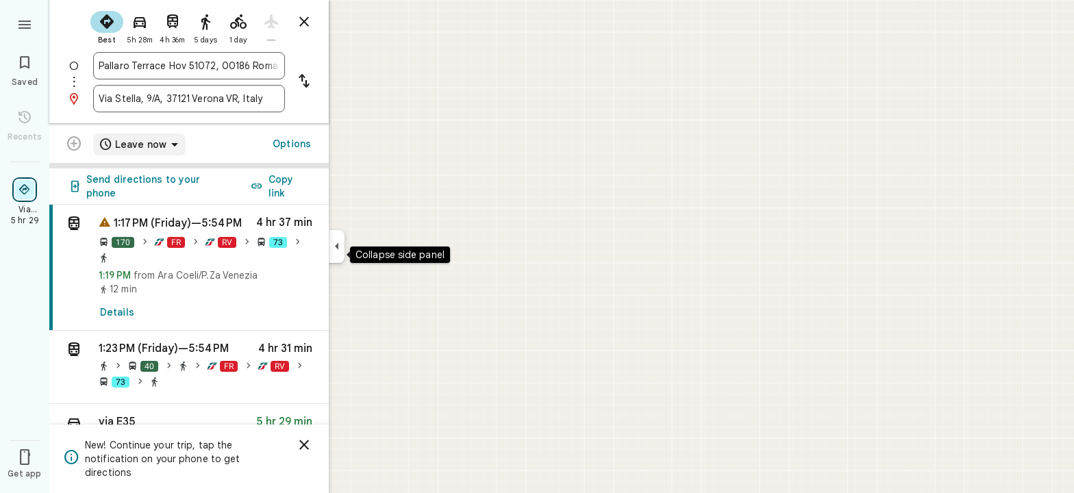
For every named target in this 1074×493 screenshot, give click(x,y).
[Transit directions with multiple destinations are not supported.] (74, 145)
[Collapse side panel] (337, 246)
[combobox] (189, 65)
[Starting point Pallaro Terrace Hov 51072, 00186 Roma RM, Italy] (189, 66)
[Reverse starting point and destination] (304, 82)
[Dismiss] (304, 445)
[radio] (106, 26)
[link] (189, 268)
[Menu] (24, 23)
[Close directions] (304, 21)
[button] (189, 367)
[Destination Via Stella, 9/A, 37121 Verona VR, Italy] (189, 98)
